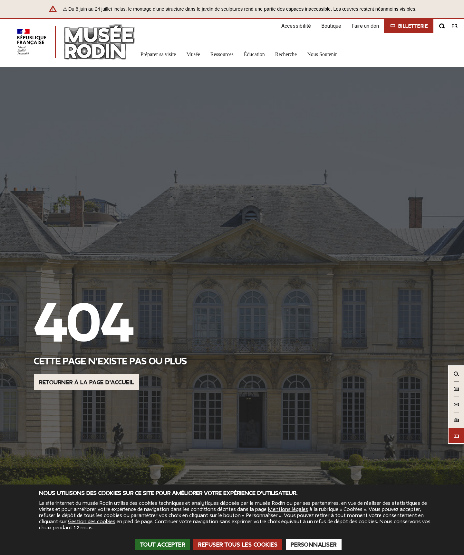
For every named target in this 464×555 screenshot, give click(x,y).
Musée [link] (193, 54)
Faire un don (365, 26)
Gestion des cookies (91, 521)
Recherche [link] (286, 54)
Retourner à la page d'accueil (86, 382)
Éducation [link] (254, 54)
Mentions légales (288, 509)
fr (454, 26)
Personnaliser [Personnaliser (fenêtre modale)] (314, 544)
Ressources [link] (222, 54)
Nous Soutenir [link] (322, 54)
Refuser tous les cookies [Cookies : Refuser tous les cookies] (237, 544)
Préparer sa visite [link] (158, 54)
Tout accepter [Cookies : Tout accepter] (162, 544)
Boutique (331, 26)
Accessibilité (296, 26)
